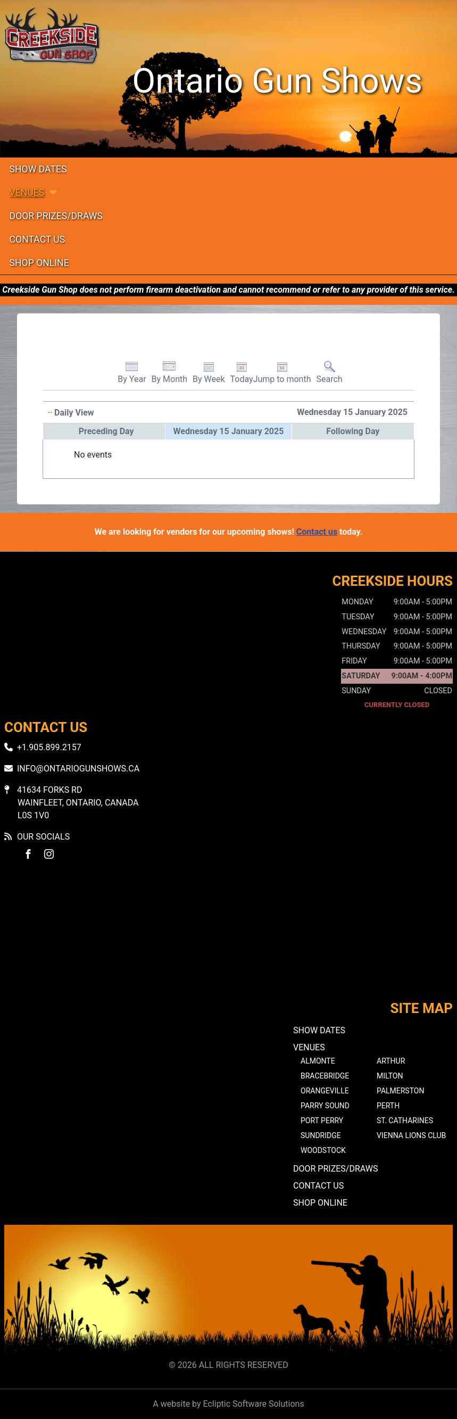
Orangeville (325, 1090)
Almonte (318, 1061)
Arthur (391, 1061)
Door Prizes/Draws (56, 216)
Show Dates (38, 169)
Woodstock (323, 1150)
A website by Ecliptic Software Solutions (228, 1404)
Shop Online (39, 263)
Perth (388, 1105)
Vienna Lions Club (411, 1135)
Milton (390, 1076)
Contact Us (37, 239)
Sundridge (321, 1135)
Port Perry (322, 1120)
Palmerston (400, 1090)
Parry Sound (325, 1105)
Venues (27, 192)
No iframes (228, 940)
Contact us (316, 532)
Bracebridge (325, 1076)
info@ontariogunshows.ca (78, 769)
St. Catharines (405, 1120)
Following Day (352, 431)
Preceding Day (106, 431)
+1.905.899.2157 (49, 747)
